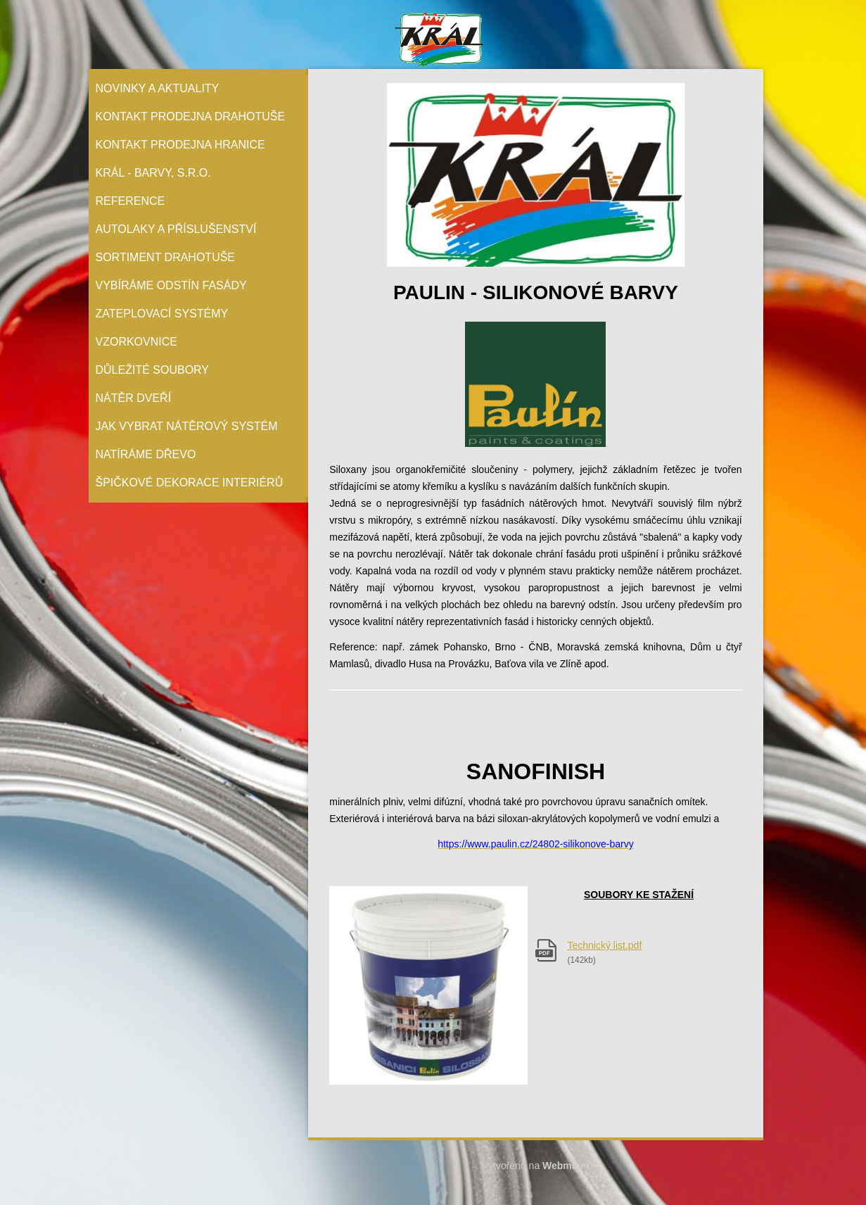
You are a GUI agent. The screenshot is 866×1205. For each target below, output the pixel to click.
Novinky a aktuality (157, 88)
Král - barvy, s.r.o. (153, 173)
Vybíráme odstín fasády (171, 285)
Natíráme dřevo (146, 454)
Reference (130, 201)
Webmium (566, 1165)
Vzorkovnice (136, 342)
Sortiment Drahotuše (166, 257)
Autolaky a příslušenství (176, 229)
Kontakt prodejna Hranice (180, 145)
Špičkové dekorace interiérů (190, 482)
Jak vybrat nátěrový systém (187, 426)
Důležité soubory (153, 370)
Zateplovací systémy (162, 314)
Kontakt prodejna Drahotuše (191, 116)
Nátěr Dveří (134, 398)
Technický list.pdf (604, 945)
